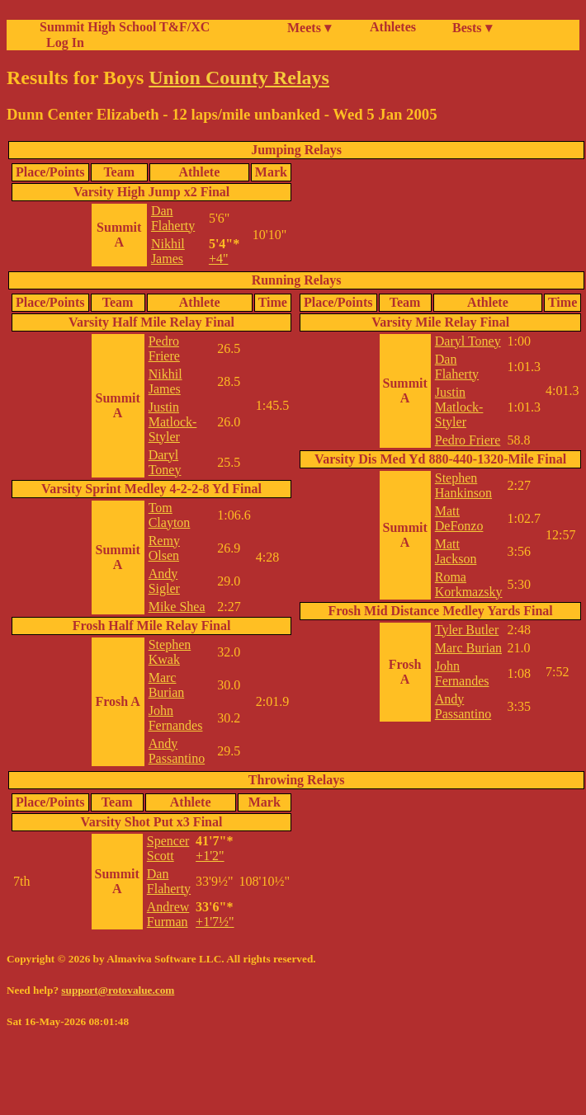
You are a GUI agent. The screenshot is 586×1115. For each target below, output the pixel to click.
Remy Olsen (164, 548)
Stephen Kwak (170, 651)
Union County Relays (239, 77)
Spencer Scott (168, 848)
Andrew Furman (168, 914)
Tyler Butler (467, 630)
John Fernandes (176, 717)
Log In (62, 42)
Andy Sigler (164, 581)
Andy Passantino (177, 750)
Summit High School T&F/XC (125, 27)
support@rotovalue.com (117, 990)
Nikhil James (168, 251)
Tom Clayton (170, 515)
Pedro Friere (164, 348)
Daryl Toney (165, 462)
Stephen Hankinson (463, 485)
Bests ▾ (472, 28)
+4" (219, 259)
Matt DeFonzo (459, 518)
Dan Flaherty (173, 218)
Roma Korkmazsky (469, 584)
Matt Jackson (456, 551)
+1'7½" (215, 922)
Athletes (393, 27)
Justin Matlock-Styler (173, 422)
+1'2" (210, 856)
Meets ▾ (309, 28)
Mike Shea (177, 607)
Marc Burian (167, 684)
